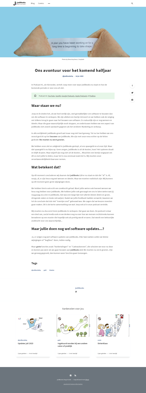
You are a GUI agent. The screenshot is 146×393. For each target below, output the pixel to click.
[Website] (76, 292)
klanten (51, 270)
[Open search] (132, 3)
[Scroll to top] (132, 85)
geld (45, 270)
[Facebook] (132, 99)
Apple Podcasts (81, 96)
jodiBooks (79, 288)
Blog (33, 3)
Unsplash (81, 59)
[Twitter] (132, 92)
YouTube (51, 96)
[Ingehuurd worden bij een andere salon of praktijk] (73, 349)
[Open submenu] (49, 3)
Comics (41, 3)
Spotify (58, 96)
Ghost (87, 380)
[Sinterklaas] (113, 349)
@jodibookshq (68, 76)
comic (99, 340)
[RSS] (75, 375)
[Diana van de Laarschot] (59, 318)
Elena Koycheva (72, 59)
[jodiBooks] (67, 290)
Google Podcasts (68, 96)
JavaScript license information (73, 384)
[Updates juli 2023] (33, 349)
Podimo (93, 96)
